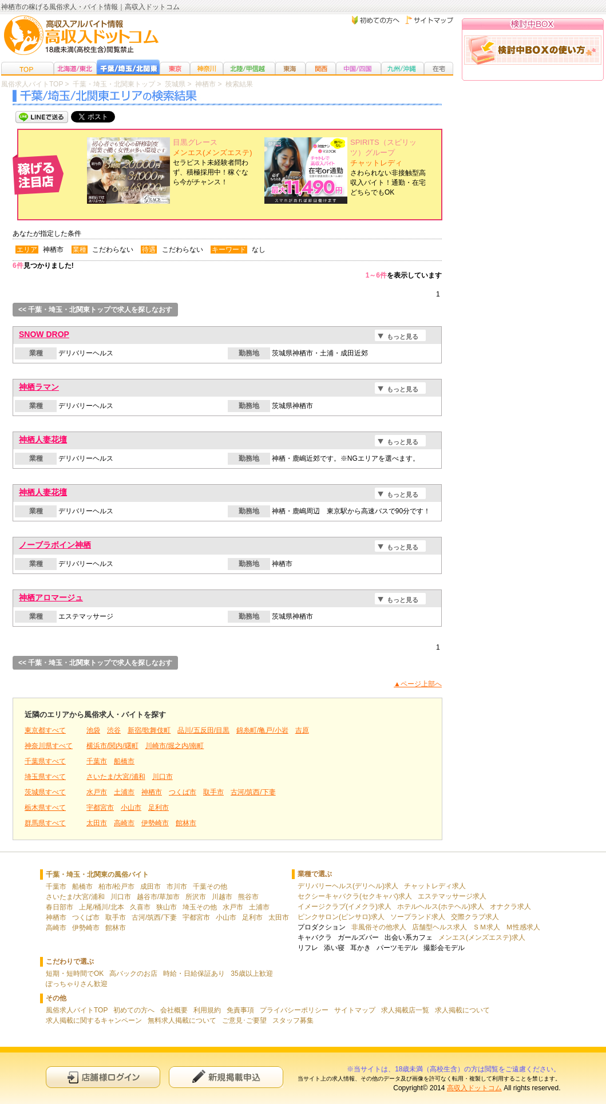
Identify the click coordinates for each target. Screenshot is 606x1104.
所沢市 (195, 897)
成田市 (150, 887)
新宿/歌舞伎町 (149, 730)
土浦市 (124, 792)
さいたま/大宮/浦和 (115, 777)
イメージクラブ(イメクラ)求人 (344, 907)
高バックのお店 (133, 974)
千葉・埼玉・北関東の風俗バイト (97, 874)
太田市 (96, 823)
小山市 (131, 808)
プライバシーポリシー (294, 1010)
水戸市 (96, 792)
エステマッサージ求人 (452, 896)
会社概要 (174, 1010)
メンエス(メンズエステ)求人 (481, 937)
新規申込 (226, 1077)
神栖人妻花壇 (43, 439)
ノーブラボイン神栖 (55, 544)
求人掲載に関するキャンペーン (94, 1020)
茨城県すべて (45, 792)
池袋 (93, 730)
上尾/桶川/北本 (101, 907)
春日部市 (59, 907)
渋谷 (114, 730)
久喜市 (140, 907)
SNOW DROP (44, 334)
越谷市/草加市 (158, 897)
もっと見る (402, 336)
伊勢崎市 (155, 823)
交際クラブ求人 (475, 917)
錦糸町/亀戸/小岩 (262, 730)
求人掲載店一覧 (405, 1010)
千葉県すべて (45, 761)
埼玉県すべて (45, 777)
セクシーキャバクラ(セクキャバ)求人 (355, 896)
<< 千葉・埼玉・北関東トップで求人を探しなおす (95, 310)
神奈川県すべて (49, 746)
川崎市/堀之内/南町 (174, 746)
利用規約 (207, 1010)
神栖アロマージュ (51, 597)
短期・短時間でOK (75, 974)
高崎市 (124, 823)
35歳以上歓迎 (251, 974)
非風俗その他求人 (378, 927)
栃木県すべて (45, 808)
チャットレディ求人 (435, 886)
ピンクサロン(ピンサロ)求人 (341, 917)
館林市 (186, 823)
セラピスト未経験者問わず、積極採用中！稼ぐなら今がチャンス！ (212, 162)
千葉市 (96, 761)
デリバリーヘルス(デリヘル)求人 (348, 886)
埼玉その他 (200, 907)
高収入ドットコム (474, 1088)
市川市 (177, 887)
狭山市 (166, 907)
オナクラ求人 (510, 907)
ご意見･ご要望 (244, 1020)
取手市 (213, 792)
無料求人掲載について (182, 1020)
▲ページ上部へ (418, 684)
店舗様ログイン (103, 1077)
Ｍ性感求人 (523, 927)
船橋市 (124, 761)
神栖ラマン (39, 386)
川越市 (222, 897)
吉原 (302, 730)
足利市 (158, 808)
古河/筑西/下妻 (253, 792)
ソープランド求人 (417, 917)
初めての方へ (134, 1010)
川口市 (162, 777)
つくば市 (182, 792)
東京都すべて (45, 730)
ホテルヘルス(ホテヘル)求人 (440, 907)
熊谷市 (248, 897)
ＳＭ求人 (486, 927)
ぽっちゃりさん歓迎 (77, 984)
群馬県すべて (45, 823)
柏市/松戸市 (116, 887)
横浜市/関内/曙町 (112, 746)
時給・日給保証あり (194, 974)
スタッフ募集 (293, 1020)
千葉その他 (210, 887)
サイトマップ (354, 1010)
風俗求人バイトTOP (77, 1010)
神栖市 (151, 792)
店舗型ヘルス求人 (439, 927)
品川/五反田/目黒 (203, 730)
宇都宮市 (100, 808)
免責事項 (240, 1010)
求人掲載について (462, 1010)
